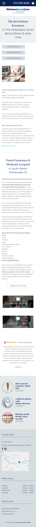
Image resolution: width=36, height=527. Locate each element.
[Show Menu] (4, 3)
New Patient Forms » (9, 146)
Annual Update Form (13, 52)
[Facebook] (2, 449)
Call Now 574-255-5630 (18, 286)
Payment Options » (8, 514)
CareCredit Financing (13, 58)
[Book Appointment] (33, 3)
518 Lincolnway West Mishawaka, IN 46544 (16, 445)
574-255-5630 (21, 3)
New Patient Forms (13, 47)
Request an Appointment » (11, 509)
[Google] (5, 449)
